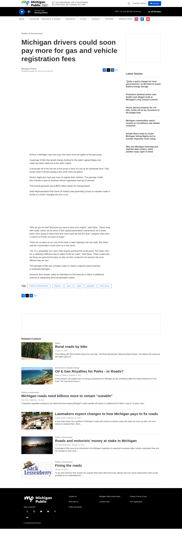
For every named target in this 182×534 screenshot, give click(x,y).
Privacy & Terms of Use (138, 502)
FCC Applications (136, 507)
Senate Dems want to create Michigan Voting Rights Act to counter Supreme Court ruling (141, 141)
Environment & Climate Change (67, 373)
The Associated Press (63, 450)
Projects (70, 24)
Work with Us (73, 507)
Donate (157, 6)
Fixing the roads (68, 471)
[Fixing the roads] (37, 475)
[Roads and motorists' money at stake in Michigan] (37, 450)
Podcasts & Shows (51, 24)
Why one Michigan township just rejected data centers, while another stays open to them (142, 154)
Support (109, 24)
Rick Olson (104, 291)
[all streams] (154, 17)
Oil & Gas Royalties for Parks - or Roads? (89, 376)
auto (68, 291)
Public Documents (75, 512)
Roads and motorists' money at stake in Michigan (96, 446)
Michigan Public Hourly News (109, 502)
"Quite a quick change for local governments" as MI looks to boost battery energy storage (143, 89)
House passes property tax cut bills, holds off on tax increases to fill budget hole (142, 115)
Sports (57, 348)
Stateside (34, 24)
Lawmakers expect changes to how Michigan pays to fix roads (106, 419)
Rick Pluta (25, 405)
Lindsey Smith (60, 423)
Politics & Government (31, 39)
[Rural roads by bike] (37, 356)
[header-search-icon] (130, 6)
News (21, 24)
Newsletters (125, 24)
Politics (58, 291)
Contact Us (73, 502)
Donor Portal (141, 6)
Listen (83, 24)
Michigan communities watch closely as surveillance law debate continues (143, 128)
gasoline (90, 291)
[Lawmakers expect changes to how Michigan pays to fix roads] (37, 426)
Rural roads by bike (71, 352)
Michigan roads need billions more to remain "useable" (66, 401)
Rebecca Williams (61, 380)
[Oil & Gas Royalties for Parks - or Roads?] (37, 381)
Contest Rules (104, 507)
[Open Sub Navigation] (26, 24)
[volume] (29, 17)
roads (78, 291)
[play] (22, 17)
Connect (95, 24)
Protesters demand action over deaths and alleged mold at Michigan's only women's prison (142, 102)
